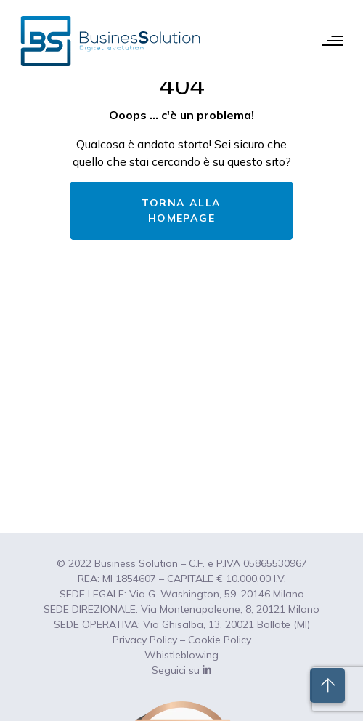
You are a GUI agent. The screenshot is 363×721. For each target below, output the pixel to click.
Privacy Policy (145, 639)
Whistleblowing (181, 654)
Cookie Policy (219, 639)
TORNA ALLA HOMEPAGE (181, 210)
